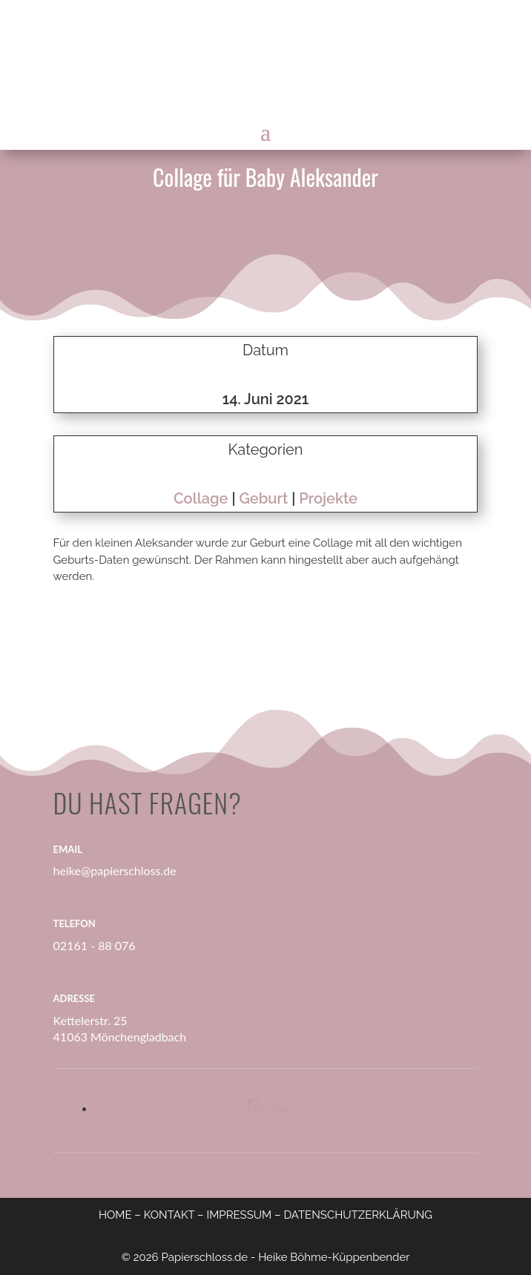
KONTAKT (169, 1215)
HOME (115, 1215)
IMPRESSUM (238, 1215)
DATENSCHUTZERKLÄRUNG (357, 1215)
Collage (201, 498)
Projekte (328, 498)
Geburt (263, 498)
